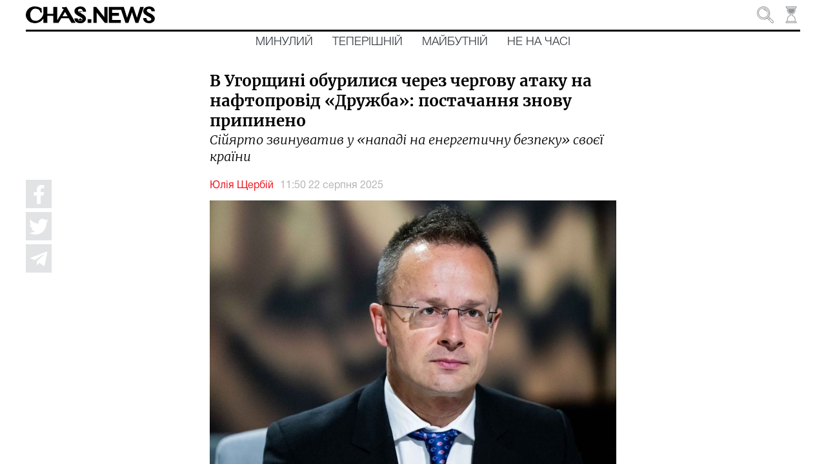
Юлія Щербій (242, 185)
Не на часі (538, 42)
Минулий (284, 42)
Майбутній (455, 42)
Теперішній (367, 42)
